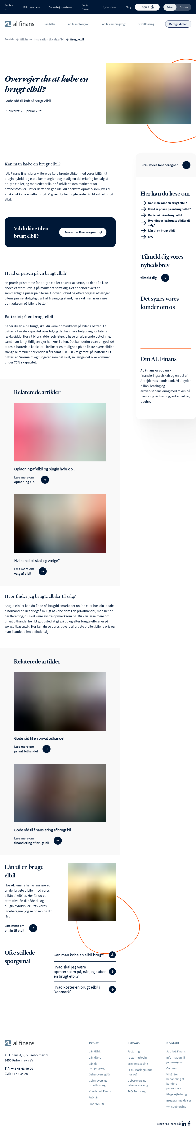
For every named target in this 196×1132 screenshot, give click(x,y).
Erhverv (184, 7)
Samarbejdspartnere (60, 7)
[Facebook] (189, 1123)
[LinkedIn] (183, 1123)
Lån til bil (50, 24)
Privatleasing (146, 24)
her (30, 621)
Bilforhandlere (31, 7)
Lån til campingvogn (114, 24)
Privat (170, 7)
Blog (128, 7)
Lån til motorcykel (78, 24)
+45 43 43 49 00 (22, 1068)
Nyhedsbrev (110, 7)
